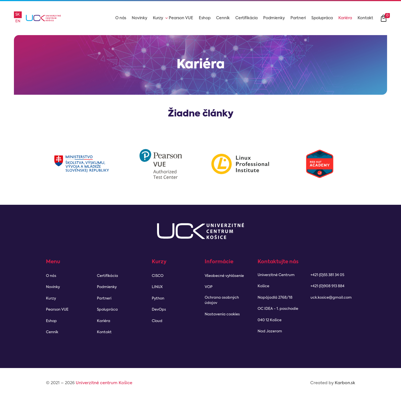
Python (158, 298)
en (17, 21)
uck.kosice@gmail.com (331, 297)
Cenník (223, 18)
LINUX (157, 287)
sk (17, 14)
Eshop (205, 18)
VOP (208, 287)
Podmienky (274, 18)
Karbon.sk (345, 383)
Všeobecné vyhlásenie (224, 276)
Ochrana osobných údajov (222, 300)
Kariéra (345, 18)
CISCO (157, 276)
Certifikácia (246, 18)
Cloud (157, 321)
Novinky (139, 18)
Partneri (298, 18)
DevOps (159, 309)
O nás (120, 18)
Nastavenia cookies (222, 314)
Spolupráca (322, 18)
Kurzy (158, 18)
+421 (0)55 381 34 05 (327, 275)
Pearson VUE (181, 18)
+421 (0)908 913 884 (327, 286)
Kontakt (365, 18)
